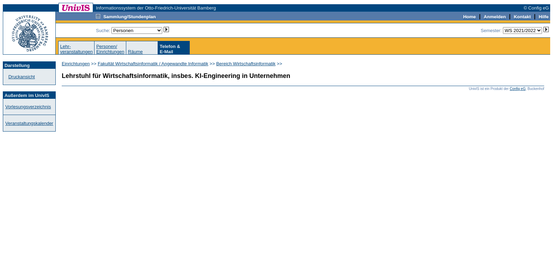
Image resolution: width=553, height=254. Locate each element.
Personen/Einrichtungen (110, 49)
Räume (135, 51)
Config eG (517, 89)
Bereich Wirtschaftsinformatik (245, 63)
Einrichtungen (76, 63)
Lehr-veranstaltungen (76, 49)
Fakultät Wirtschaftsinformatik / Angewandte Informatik (153, 63)
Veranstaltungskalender (29, 123)
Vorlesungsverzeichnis (28, 106)
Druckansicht (21, 76)
